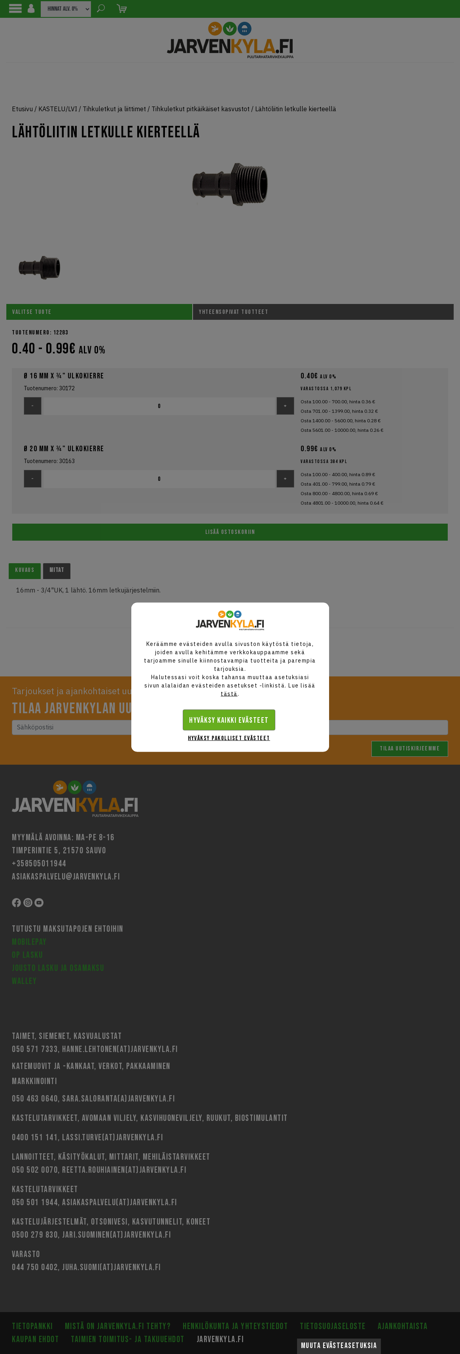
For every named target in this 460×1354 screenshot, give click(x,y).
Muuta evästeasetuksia (339, 1345)
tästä (229, 693)
